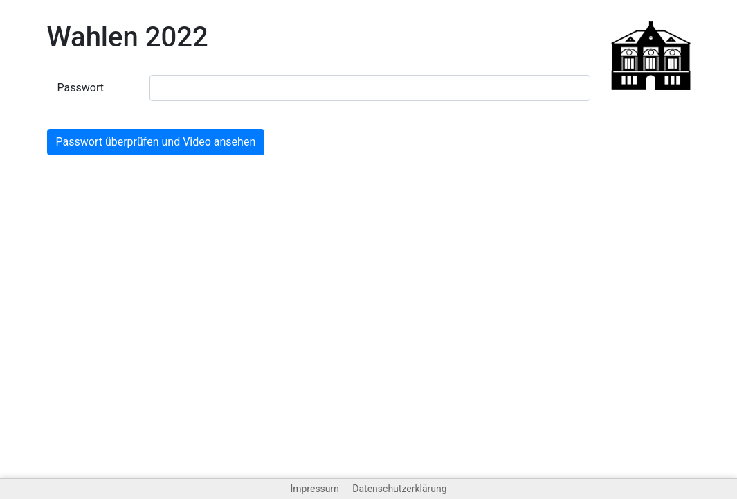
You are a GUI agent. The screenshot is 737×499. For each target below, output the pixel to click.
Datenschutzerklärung (399, 488)
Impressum (314, 488)
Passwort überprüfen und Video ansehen (156, 141)
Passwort (80, 87)
